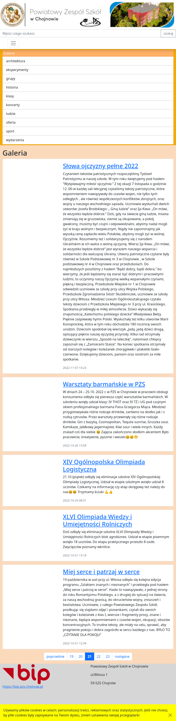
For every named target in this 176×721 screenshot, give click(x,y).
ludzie (10, 113)
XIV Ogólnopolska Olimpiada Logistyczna (104, 465)
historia (12, 87)
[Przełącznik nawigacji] (13, 43)
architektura (15, 61)
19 (71, 656)
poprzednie (55, 656)
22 (98, 656)
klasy (10, 96)
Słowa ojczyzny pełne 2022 (100, 166)
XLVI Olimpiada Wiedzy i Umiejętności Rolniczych (97, 520)
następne (122, 656)
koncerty (13, 105)
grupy (10, 78)
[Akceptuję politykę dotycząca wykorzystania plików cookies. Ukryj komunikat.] (170, 715)
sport (10, 131)
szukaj (168, 33)
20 (80, 656)
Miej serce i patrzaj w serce (101, 571)
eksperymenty (17, 69)
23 (108, 656)
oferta (11, 122)
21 (89, 656)
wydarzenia (15, 140)
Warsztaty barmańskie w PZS (104, 384)
